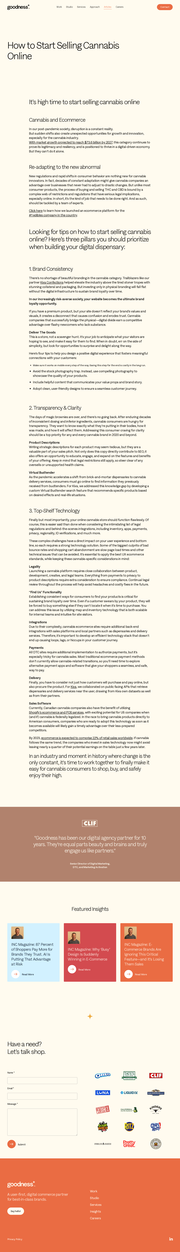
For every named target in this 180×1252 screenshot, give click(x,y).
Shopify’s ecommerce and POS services (56, 712)
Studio (69, 7)
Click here (35, 210)
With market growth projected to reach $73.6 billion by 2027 (70, 142)
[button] (165, 7)
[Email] (42, 1096)
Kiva (73, 686)
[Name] (42, 1080)
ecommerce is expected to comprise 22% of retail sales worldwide (86, 738)
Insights (95, 1211)
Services (81, 7)
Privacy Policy (14, 1239)
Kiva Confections (51, 282)
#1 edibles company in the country (53, 215)
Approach (95, 7)
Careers (120, 7)
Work (59, 7)
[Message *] (42, 1122)
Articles (108, 7)
